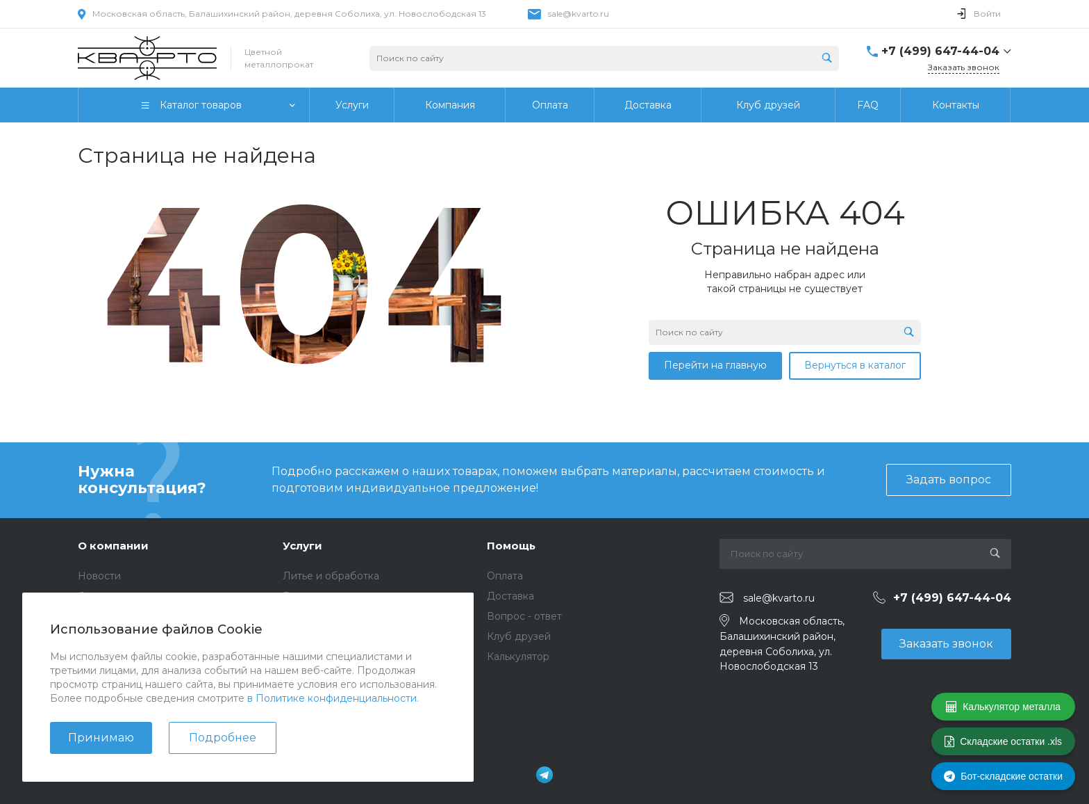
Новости (99, 576)
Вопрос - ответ (524, 616)
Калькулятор (518, 656)
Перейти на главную (715, 365)
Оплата (505, 576)
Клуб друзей (519, 636)
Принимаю (101, 737)
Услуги (302, 545)
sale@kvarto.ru (578, 13)
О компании (113, 545)
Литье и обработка (331, 576)
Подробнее (222, 737)
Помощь (511, 545)
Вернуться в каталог (855, 365)
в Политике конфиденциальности (332, 698)
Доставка (510, 596)
